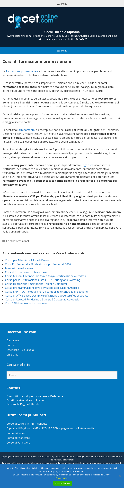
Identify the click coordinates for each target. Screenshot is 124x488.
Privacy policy (61, 478)
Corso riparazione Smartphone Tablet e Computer (36, 284)
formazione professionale (22, 71)
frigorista (87, 165)
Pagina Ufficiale (29, 404)
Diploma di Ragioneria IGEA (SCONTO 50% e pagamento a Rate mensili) (50, 428)
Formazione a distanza (19, 268)
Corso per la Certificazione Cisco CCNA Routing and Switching (42, 280)
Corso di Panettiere (18, 442)
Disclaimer (13, 340)
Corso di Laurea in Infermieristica (27, 423)
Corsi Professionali (17, 241)
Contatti (12, 345)
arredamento (26, 130)
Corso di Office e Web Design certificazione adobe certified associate (46, 295)
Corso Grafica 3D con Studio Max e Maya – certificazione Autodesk (45, 276)
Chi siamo (12, 354)
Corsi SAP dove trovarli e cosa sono (26, 303)
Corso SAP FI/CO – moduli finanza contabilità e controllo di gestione (46, 291)
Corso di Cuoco (16, 433)
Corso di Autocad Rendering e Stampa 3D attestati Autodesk (42, 299)
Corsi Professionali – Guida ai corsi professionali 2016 (38, 264)
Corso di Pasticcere (18, 438)
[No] (120, 476)
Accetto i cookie (63, 483)
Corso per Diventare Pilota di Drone (27, 260)
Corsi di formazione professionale (26, 272)
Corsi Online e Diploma (62, 32)
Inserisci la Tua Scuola (20, 350)
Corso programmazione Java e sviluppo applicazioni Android (42, 288)
